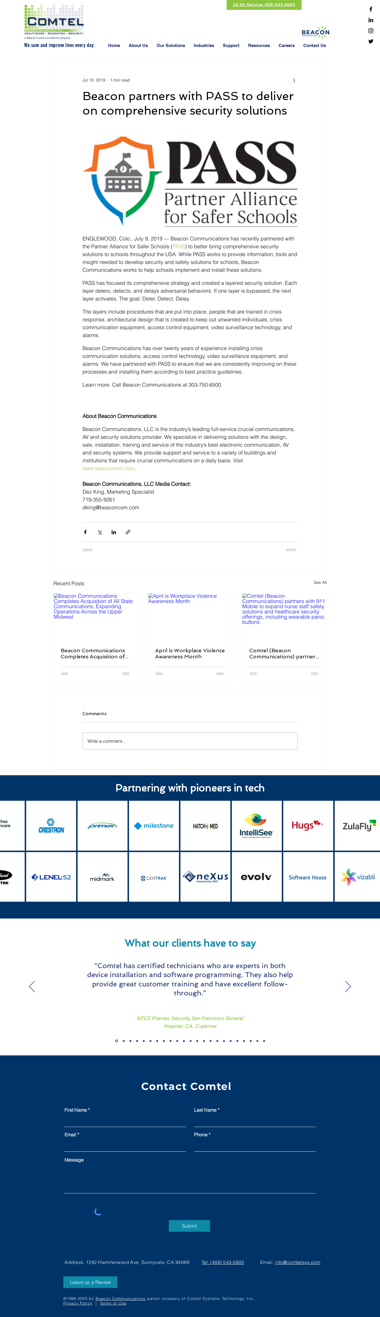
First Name (75, 1110)
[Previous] (32, 987)
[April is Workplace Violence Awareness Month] (190, 616)
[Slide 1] (150, 1041)
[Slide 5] (177, 1041)
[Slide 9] (204, 1041)
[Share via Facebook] (85, 532)
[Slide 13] (231, 1041)
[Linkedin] (371, 20)
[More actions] (294, 80)
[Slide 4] (170, 1041)
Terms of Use (113, 1303)
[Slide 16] (251, 1041)
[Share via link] (128, 532)
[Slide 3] (164, 1041)
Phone (200, 1134)
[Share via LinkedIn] (113, 532)
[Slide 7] (190, 1041)
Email (70, 1134)
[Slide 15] (244, 1041)
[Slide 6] (184, 1041)
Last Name (205, 1110)
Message (74, 1159)
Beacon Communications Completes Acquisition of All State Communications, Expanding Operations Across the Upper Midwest (94, 653)
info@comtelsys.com (297, 1262)
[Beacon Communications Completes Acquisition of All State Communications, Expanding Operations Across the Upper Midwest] (96, 616)
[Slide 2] (157, 1041)
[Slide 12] (224, 1041)
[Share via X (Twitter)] (99, 532)
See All (320, 582)
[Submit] (189, 1226)
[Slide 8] (197, 1041)
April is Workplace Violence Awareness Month (190, 653)
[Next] (348, 987)
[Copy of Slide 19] (124, 1041)
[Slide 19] (116, 1041)
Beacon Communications (121, 1298)
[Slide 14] (237, 1041)
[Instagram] (371, 30)
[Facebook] (371, 9)
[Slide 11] (217, 1041)
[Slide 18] (264, 1041)
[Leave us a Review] (90, 1282)
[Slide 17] (257, 1041)
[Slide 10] (210, 1041)
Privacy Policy (77, 1303)
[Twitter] (371, 41)
